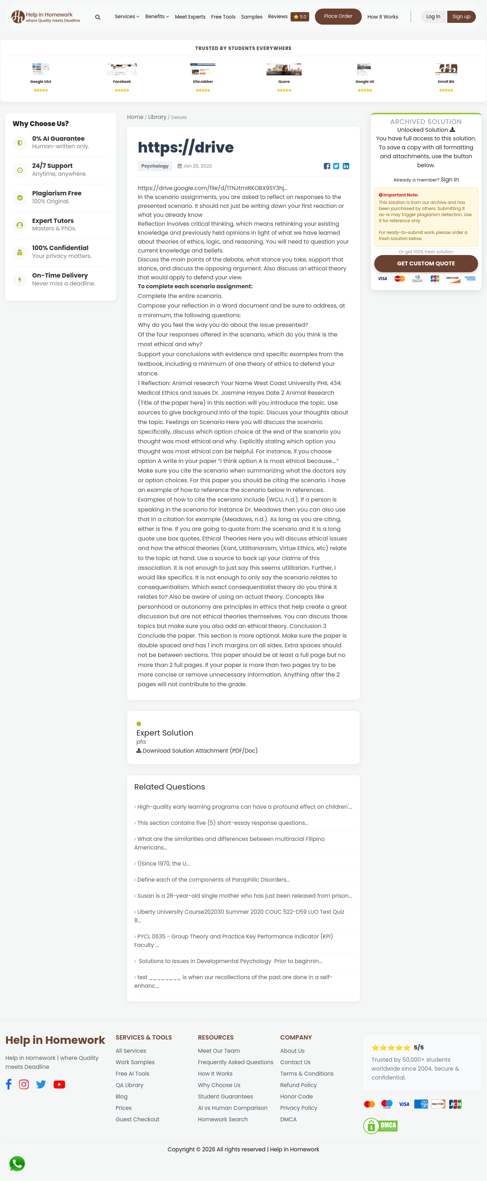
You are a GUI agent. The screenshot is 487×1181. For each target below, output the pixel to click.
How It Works (382, 17)
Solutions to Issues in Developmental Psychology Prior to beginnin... (231, 984)
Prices (124, 1133)
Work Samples (135, 1086)
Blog (122, 1122)
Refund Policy (298, 1110)
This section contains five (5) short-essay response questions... (224, 833)
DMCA (288, 1145)
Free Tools (223, 17)
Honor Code (296, 1122)
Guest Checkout (138, 1145)
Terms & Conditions (307, 1098)
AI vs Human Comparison (233, 1133)
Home (135, 117)
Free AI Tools (133, 1098)
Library (157, 117)
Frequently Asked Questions (236, 1086)
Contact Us (295, 1086)
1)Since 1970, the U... (164, 875)
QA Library (130, 1110)
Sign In (449, 180)
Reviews (288, 16)
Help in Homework (55, 1064)
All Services (131, 1074)
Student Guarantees (226, 1122)
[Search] (97, 17)
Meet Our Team (219, 1074)
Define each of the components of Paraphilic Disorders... (215, 891)
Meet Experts (190, 17)
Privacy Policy (299, 1133)
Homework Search (223, 1145)
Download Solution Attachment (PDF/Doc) (198, 752)
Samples (251, 17)
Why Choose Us (219, 1110)
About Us (292, 1074)
